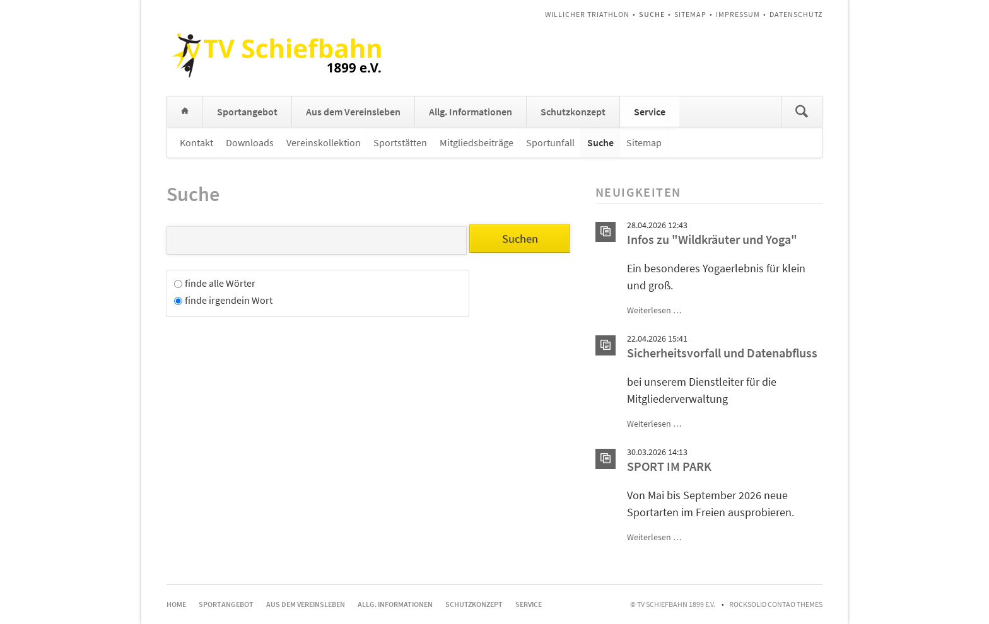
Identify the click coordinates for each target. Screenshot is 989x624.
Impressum (738, 14)
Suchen (801, 111)
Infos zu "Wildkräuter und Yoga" (712, 239)
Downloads (250, 142)
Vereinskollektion (323, 142)
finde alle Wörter (220, 283)
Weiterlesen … (654, 310)
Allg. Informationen (470, 111)
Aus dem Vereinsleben (353, 111)
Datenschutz (796, 14)
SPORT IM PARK (669, 466)
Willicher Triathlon (587, 14)
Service (649, 111)
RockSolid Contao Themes (775, 604)
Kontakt (196, 142)
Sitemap (690, 14)
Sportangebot (247, 111)
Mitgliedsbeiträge (476, 142)
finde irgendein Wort (228, 300)
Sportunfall (550, 142)
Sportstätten (400, 142)
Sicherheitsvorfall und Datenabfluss (722, 353)
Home (184, 111)
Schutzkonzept (573, 111)
